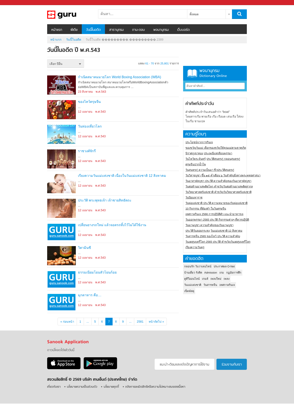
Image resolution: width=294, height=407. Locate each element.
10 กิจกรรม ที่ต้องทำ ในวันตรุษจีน (205, 208)
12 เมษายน (85, 111)
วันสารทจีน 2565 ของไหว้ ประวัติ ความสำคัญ (212, 236)
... (87, 321)
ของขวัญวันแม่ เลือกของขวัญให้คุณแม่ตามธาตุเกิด (215, 147)
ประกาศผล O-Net (224, 266)
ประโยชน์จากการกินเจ (199, 142)
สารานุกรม (116, 30)
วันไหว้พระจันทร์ (195, 158)
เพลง (226, 278)
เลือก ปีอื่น (55, 63)
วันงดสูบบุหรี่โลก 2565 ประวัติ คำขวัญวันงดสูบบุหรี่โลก (217, 241)
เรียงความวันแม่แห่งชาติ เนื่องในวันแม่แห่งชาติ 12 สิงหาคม (122, 175)
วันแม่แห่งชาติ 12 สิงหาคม (226, 230)
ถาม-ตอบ (138, 30)
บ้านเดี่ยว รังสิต (193, 272)
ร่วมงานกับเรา (232, 364)
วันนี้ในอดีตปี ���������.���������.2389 (69, 14)
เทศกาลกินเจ (227, 284)
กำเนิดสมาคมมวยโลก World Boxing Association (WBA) (119, 77)
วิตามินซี (84, 248)
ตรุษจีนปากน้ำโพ (195, 164)
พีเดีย (74, 30)
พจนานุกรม (161, 30)
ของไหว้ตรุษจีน (89, 102)
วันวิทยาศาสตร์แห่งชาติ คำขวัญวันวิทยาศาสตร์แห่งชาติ (218, 192)
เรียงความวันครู (194, 247)
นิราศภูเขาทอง (194, 153)
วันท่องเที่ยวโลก (90, 126)
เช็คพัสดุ (189, 291)
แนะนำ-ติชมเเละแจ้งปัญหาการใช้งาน (184, 364)
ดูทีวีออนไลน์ (192, 278)
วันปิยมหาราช (193, 197)
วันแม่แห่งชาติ (192, 284)
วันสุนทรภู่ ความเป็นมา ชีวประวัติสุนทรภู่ (209, 170)
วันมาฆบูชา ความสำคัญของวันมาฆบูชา (209, 225)
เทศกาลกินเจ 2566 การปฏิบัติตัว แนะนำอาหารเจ (214, 214)
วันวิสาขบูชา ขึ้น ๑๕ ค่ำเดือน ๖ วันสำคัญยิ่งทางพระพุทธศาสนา (222, 175)
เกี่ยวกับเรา (54, 386)
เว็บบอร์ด (183, 30)
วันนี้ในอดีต (93, 30)
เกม (221, 272)
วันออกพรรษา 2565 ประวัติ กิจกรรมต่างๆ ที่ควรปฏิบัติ (217, 219)
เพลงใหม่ (216, 278)
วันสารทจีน (210, 284)
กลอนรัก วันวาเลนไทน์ (197, 266)
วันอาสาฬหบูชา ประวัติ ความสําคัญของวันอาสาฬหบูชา (218, 181)
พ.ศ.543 (101, 91)
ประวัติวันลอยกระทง (197, 230)
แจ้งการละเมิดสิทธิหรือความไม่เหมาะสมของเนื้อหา (155, 386)
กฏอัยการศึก (233, 272)
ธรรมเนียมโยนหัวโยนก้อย (97, 272)
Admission (210, 272)
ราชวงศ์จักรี (87, 151)
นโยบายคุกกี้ (111, 386)
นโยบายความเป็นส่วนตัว (82, 386)
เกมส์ (205, 278)
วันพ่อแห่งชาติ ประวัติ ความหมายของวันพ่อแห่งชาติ (216, 203)
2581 (140, 321)
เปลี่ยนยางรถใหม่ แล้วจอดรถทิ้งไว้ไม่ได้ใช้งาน (112, 225)
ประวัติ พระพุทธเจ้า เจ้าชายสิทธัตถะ (104, 200)
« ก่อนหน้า (67, 321)
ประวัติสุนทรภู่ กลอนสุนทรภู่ (223, 158)
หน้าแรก (56, 30)
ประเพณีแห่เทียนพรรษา (218, 153)
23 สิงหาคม (85, 91)
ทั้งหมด (194, 14)
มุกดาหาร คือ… (89, 295)
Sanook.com (12, 2)
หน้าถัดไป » (156, 321)
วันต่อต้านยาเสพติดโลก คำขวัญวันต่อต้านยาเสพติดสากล (219, 186)
